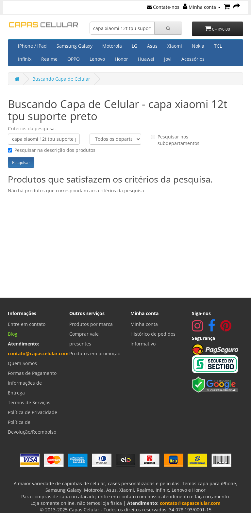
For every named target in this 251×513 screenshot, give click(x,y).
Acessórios (193, 59)
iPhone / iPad (32, 46)
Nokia (198, 46)
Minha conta (202, 7)
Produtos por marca (91, 324)
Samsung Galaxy (74, 46)
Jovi (168, 59)
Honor (121, 59)
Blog (12, 334)
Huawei (146, 59)
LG (134, 46)
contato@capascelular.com (38, 353)
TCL (218, 46)
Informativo (143, 344)
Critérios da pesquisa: (32, 128)
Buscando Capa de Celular (61, 79)
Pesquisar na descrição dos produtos (51, 150)
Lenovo (97, 59)
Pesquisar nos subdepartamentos (175, 140)
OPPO (73, 59)
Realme (49, 59)
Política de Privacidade (32, 412)
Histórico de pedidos (153, 334)
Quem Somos (22, 363)
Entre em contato (26, 324)
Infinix (24, 59)
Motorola (112, 46)
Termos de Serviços (29, 402)
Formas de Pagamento (32, 373)
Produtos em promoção (94, 353)
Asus (152, 46)
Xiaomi (174, 46)
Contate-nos (163, 7)
